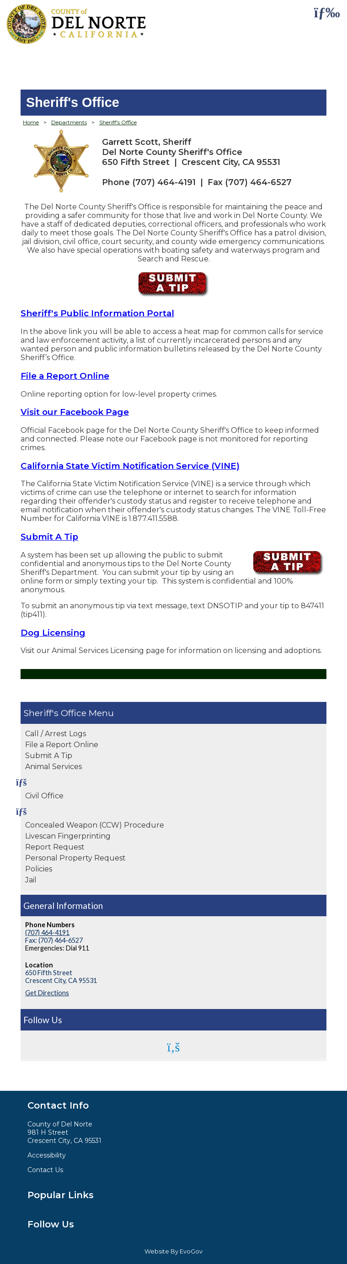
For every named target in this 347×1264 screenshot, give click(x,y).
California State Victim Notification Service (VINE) (130, 466)
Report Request (55, 847)
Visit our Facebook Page (75, 412)
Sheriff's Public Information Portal (97, 313)
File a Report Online (61, 744)
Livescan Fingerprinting (68, 836)
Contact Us (45, 1170)
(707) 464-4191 (47, 932)
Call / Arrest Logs (55, 733)
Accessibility (46, 1155)
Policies (38, 869)
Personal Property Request (75, 858)
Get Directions (47, 993)
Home (31, 122)
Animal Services (53, 766)
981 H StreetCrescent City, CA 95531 (64, 1136)
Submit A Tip (48, 755)
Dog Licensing (53, 632)
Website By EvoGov (173, 1251)
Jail (31, 880)
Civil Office (44, 795)
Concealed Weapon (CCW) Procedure (94, 825)
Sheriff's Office (54, 712)
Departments (69, 122)
